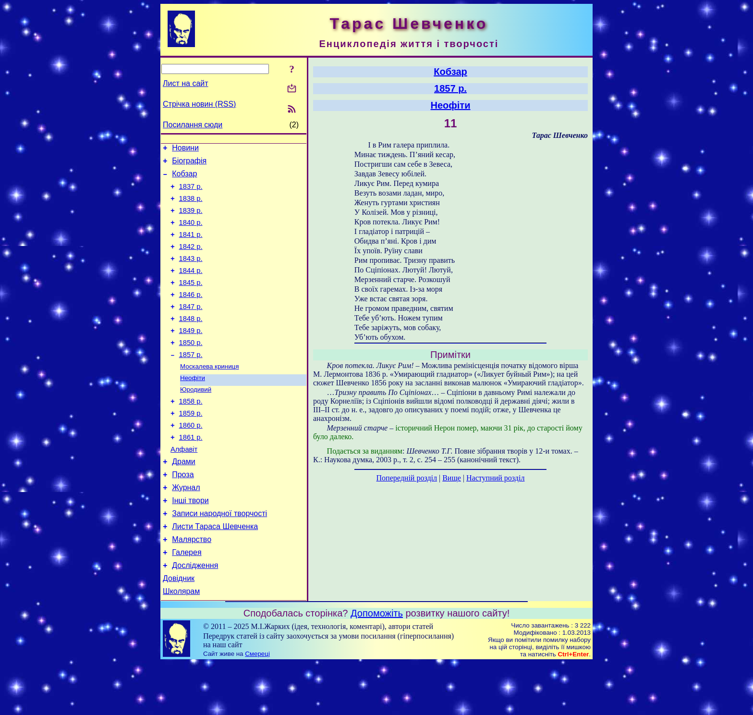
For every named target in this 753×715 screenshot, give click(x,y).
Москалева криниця (209, 393)
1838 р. (191, 206)
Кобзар (184, 178)
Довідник (178, 629)
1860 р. (191, 458)
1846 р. (191, 313)
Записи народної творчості (219, 557)
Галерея (186, 600)
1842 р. (191, 259)
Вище (451, 478)
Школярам (181, 643)
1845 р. (191, 300)
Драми (183, 499)
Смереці (257, 705)
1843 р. (191, 273)
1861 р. (191, 472)
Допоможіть (377, 665)
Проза (183, 513)
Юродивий (195, 418)
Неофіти (192, 405)
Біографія (189, 164)
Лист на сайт (185, 83)
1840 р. (191, 232)
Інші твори (190, 542)
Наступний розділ (495, 478)
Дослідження (195, 614)
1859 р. (191, 445)
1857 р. (191, 380)
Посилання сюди (192, 125)
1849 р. (191, 354)
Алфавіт (183, 485)
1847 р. (191, 327)
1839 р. (191, 219)
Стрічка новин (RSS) (199, 104)
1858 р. (191, 431)
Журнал (186, 528)
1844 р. (191, 286)
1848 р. (191, 340)
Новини (185, 149)
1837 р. (191, 192)
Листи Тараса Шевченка (215, 571)
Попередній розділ (406, 478)
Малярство (191, 585)
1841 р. (191, 246)
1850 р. (191, 367)
